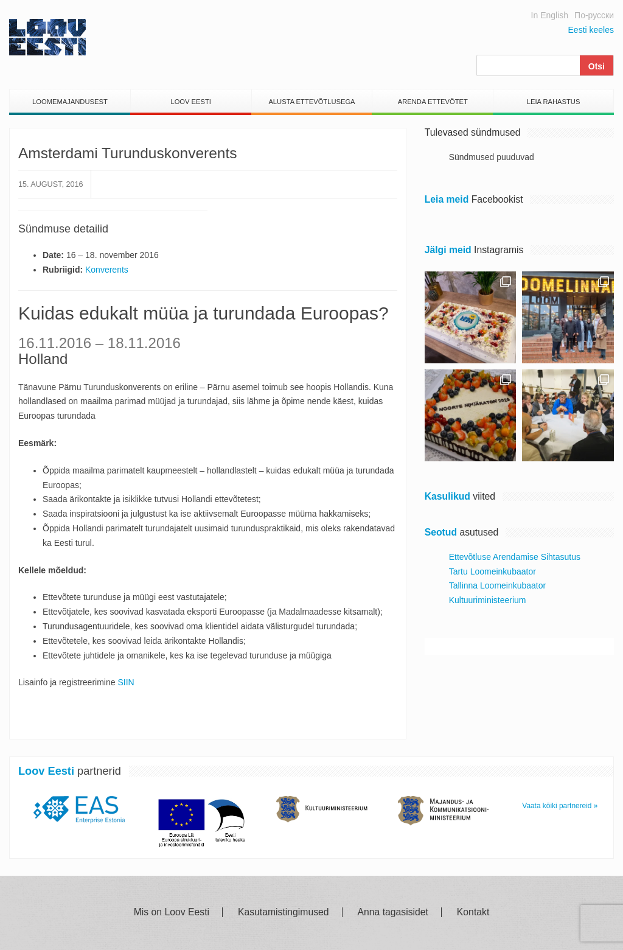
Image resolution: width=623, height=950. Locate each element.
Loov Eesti (190, 101)
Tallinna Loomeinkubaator (497, 585)
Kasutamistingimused (283, 912)
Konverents (106, 269)
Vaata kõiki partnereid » (559, 806)
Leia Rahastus (553, 101)
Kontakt (473, 912)
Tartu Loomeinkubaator (492, 571)
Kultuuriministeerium (487, 600)
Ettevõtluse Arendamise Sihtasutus (514, 557)
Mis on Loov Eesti (171, 912)
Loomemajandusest (70, 101)
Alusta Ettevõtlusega (311, 101)
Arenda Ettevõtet (433, 101)
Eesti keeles (591, 30)
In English (549, 15)
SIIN (125, 682)
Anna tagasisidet (393, 912)
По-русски (594, 15)
